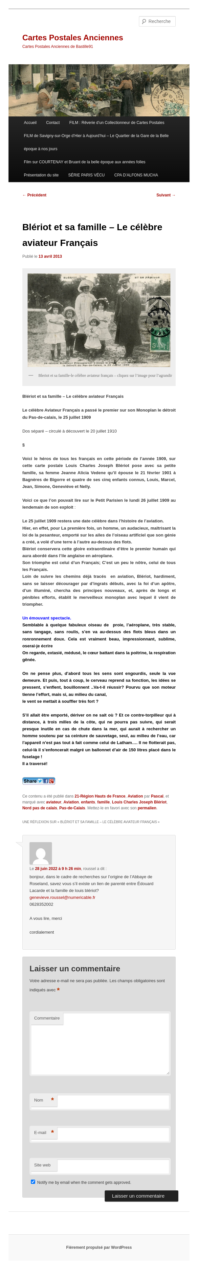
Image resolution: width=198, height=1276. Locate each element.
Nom (44, 1100)
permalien (147, 808)
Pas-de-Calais (72, 808)
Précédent (34, 195)
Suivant (166, 195)
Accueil (30, 122)
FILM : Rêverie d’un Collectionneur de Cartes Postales (116, 122)
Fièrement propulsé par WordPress (99, 1247)
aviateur (53, 802)
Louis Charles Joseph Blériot (139, 802)
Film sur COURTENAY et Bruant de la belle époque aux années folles (84, 162)
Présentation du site (41, 175)
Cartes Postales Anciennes (72, 37)
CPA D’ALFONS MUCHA (136, 175)
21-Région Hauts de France (100, 796)
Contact (52, 122)
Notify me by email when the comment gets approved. (81, 1182)
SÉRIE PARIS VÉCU (86, 175)
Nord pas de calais (39, 808)
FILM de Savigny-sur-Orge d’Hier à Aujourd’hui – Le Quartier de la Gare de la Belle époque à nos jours (96, 142)
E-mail (44, 1133)
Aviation (135, 796)
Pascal (157, 796)
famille (103, 802)
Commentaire (47, 1018)
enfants (88, 802)
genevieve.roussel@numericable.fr (62, 897)
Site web (42, 1165)
